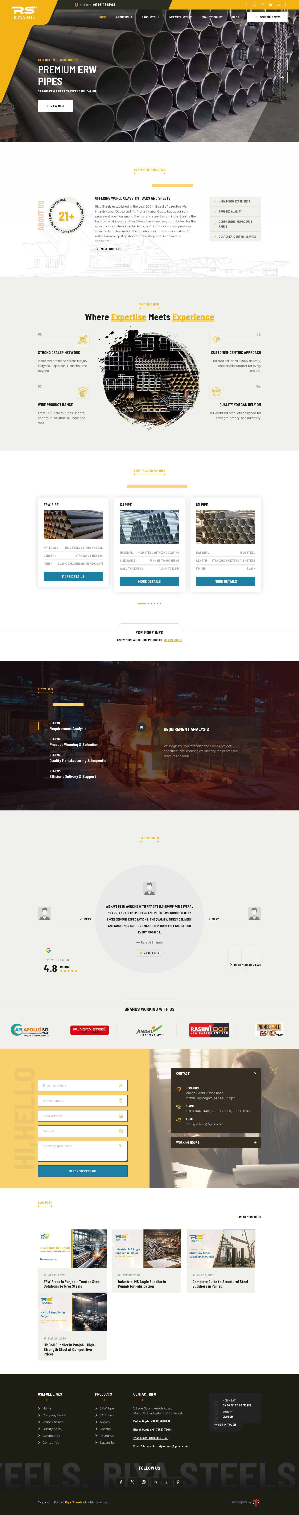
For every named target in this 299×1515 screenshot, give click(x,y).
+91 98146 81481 (103, 4)
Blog (235, 17)
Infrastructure (180, 17)
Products (149, 17)
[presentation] (85, 919)
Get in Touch (173, 640)
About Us (122, 17)
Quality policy (212, 17)
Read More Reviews (247, 965)
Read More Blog (248, 1217)
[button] (282, 64)
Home (102, 17)
